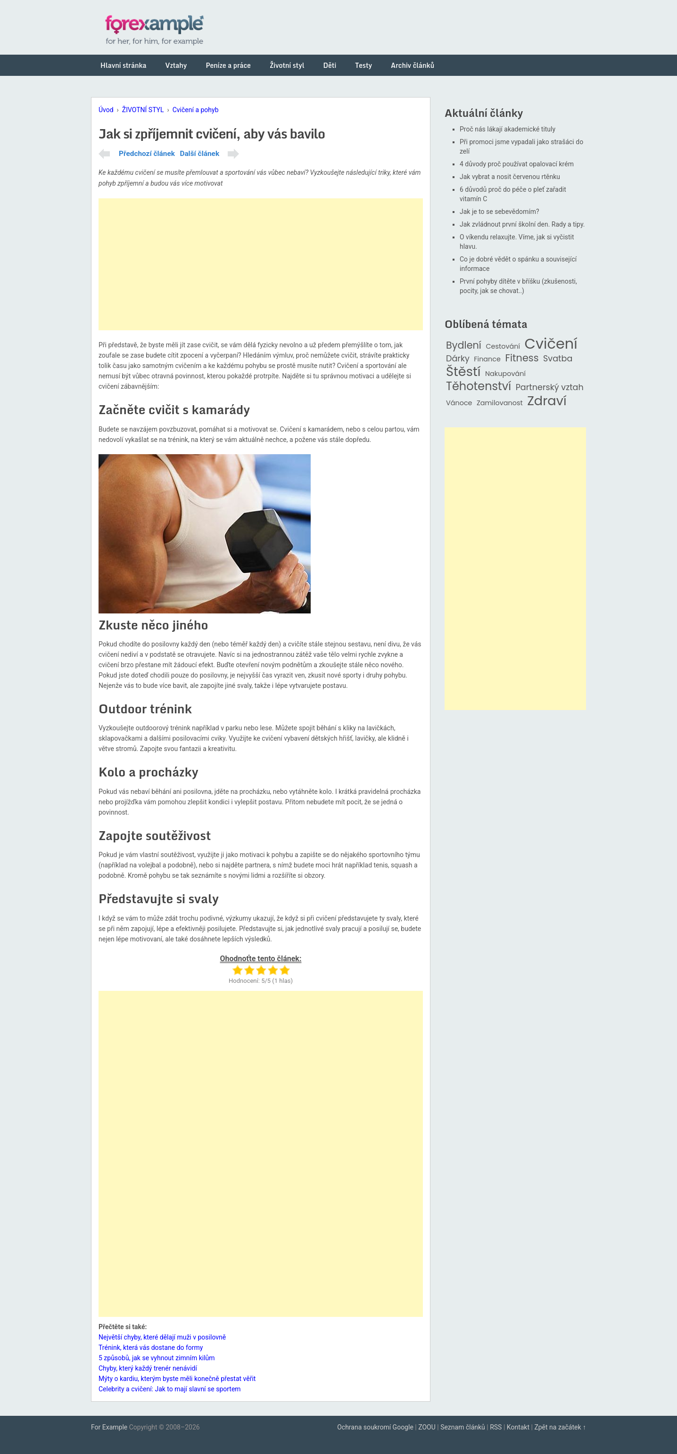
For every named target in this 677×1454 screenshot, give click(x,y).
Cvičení (550, 343)
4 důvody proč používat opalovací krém (517, 164)
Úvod (106, 110)
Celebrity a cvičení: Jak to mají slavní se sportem (170, 1389)
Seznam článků (462, 1427)
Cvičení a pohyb (196, 110)
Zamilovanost (500, 403)
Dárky (458, 359)
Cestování (503, 347)
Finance (487, 359)
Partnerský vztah (550, 387)
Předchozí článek (147, 153)
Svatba (557, 359)
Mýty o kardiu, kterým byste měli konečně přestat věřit (177, 1378)
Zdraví (547, 401)
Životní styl (287, 65)
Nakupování (505, 374)
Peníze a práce (228, 65)
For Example (109, 1427)
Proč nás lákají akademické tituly (507, 129)
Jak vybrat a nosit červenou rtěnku (510, 176)
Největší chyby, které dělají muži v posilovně (162, 1337)
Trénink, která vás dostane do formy (151, 1347)
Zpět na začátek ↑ (560, 1427)
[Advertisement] (261, 264)
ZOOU (427, 1427)
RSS (496, 1427)
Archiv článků (412, 65)
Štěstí (463, 372)
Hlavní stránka (123, 65)
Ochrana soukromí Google (375, 1427)
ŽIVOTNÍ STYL (143, 110)
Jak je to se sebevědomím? (499, 211)
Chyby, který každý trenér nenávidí (148, 1368)
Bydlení (463, 345)
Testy (363, 65)
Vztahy (176, 65)
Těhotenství (478, 386)
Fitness (521, 358)
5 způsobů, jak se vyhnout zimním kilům (157, 1358)
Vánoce (459, 403)
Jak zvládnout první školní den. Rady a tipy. (522, 224)
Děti (330, 65)
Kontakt (518, 1427)
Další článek (199, 153)
